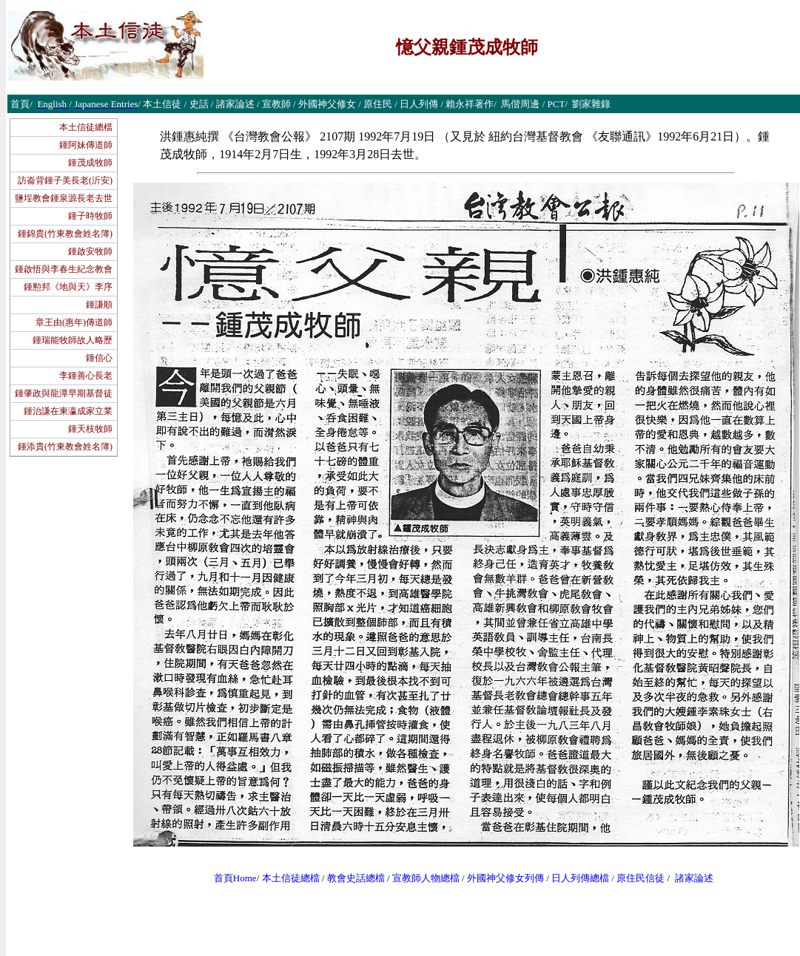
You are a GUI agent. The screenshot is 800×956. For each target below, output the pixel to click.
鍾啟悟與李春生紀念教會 (63, 269)
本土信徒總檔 (85, 127)
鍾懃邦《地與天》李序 (68, 287)
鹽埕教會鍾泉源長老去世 (63, 198)
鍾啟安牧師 (90, 251)
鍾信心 (99, 358)
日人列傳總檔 (580, 878)
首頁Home (235, 878)
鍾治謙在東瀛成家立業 (68, 411)
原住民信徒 (640, 878)
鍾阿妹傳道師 (85, 145)
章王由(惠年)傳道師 (74, 322)
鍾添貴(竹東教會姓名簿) (65, 446)
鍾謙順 (99, 304)
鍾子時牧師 (90, 216)
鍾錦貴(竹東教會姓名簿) (65, 233)
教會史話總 (351, 878)
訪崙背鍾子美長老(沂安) (65, 180)
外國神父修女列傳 (505, 878)
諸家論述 (694, 878)
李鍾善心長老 (85, 375)
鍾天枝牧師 (90, 429)
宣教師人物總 (421, 878)
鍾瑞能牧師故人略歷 (72, 340)
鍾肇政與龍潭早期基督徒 (63, 393)
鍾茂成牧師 (90, 162)
